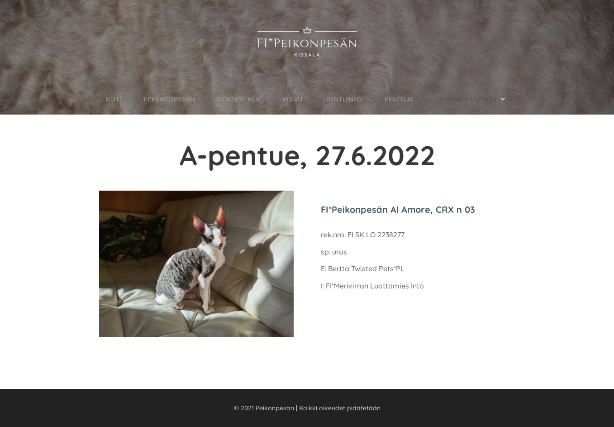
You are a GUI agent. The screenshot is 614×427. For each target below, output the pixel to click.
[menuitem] (94, 98)
